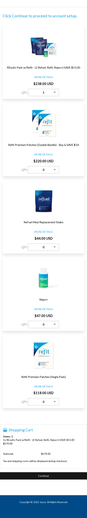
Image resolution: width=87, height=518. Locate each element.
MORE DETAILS (43, 77)
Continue (43, 475)
